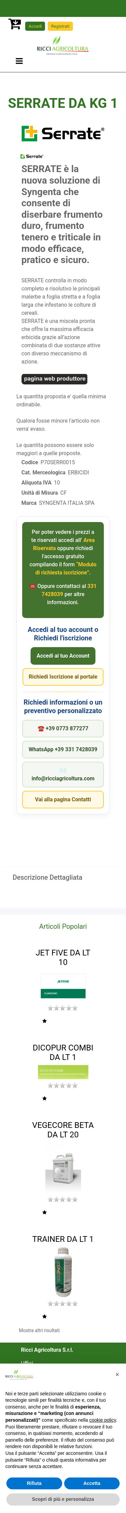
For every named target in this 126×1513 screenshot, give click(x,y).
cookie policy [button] (102, 1420)
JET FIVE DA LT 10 (63, 957)
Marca (29, 503)
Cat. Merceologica (44, 472)
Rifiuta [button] (34, 1483)
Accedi (35, 26)
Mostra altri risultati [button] (39, 1330)
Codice (30, 462)
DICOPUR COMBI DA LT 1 (63, 1052)
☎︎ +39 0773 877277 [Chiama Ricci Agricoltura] (63, 728)
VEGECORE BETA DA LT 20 (63, 1130)
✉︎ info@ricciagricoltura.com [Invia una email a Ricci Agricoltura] (63, 774)
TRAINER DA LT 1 (63, 1239)
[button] (44, 1021)
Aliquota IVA (36, 482)
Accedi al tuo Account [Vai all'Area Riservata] (63, 656)
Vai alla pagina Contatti (63, 799)
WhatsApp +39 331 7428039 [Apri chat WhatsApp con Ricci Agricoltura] (63, 749)
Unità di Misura (40, 493)
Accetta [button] (91, 1483)
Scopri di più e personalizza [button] (63, 1499)
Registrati (60, 26)
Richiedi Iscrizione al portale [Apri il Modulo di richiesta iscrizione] (63, 676)
